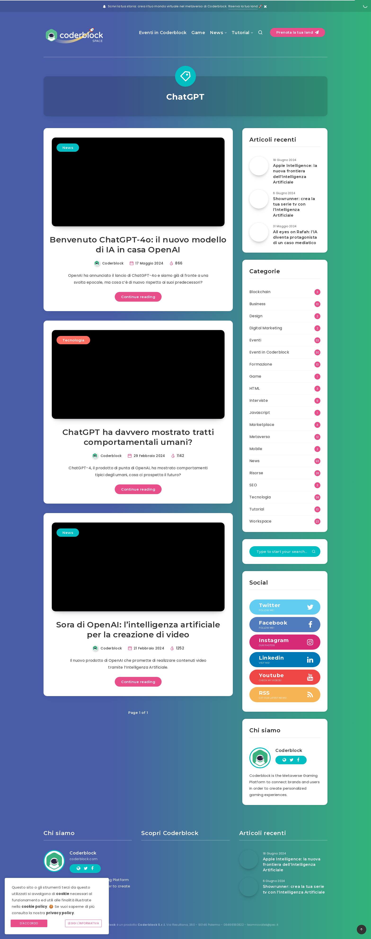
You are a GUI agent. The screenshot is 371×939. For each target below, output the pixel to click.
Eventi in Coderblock (163, 32)
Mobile (255, 449)
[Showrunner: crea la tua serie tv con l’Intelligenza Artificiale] (258, 199)
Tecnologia (73, 340)
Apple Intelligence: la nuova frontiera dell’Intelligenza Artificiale (295, 173)
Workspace (260, 521)
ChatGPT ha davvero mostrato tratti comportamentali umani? (138, 437)
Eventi (255, 340)
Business (257, 304)
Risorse (256, 473)
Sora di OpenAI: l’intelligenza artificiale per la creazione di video (138, 630)
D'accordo (29, 923)
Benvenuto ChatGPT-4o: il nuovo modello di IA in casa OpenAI (138, 245)
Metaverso (259, 436)
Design (255, 316)
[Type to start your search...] (284, 551)
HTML (254, 388)
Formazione (260, 364)
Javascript (259, 412)
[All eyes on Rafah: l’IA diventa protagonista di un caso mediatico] (258, 232)
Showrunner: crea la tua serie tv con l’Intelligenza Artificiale (294, 207)
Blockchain (259, 292)
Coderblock (288, 750)
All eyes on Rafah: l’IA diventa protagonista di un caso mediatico (295, 237)
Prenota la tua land (297, 32)
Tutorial (241, 32)
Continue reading (138, 297)
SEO (253, 485)
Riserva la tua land (243, 6)
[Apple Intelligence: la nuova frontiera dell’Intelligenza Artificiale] (258, 165)
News (216, 32)
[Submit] (314, 552)
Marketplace (261, 424)
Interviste (258, 400)
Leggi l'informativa (83, 923)
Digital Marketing (265, 328)
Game (198, 32)
